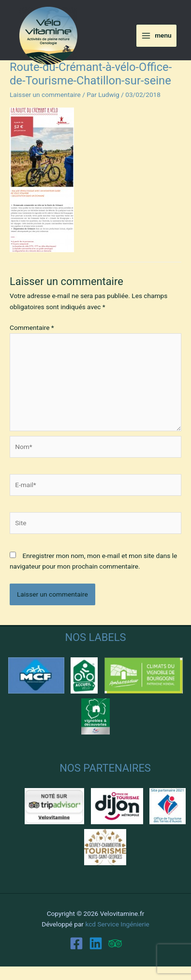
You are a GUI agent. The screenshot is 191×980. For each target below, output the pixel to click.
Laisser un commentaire (45, 94)
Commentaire (32, 327)
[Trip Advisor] (115, 943)
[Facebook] (76, 943)
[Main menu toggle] (156, 36)
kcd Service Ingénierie (117, 924)
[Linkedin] (95, 943)
